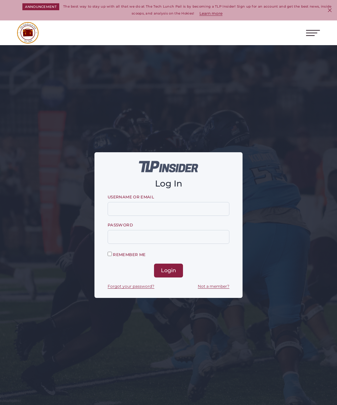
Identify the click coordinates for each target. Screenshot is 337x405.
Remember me (126, 254)
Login (168, 270)
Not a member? (213, 286)
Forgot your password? (131, 286)
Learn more (210, 13)
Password (120, 224)
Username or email (131, 196)
